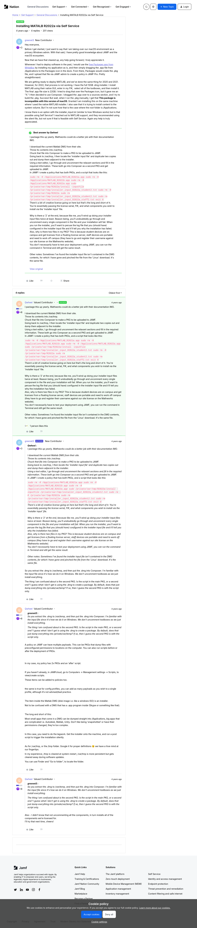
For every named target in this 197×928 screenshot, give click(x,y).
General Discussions (38, 6)
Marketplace (81, 893)
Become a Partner (84, 898)
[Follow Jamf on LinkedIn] (21, 889)
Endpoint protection (158, 884)
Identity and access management (165, 879)
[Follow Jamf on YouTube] (27, 890)
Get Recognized (102, 6)
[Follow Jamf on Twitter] (15, 890)
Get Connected (80, 6)
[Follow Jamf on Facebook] (39, 889)
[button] (167, 7)
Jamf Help (80, 874)
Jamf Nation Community (87, 884)
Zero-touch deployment (118, 879)
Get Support (59, 6)
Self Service (154, 874)
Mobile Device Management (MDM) (124, 884)
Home (15, 15)
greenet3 (29, 40)
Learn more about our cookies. (155, 907)
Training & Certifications (87, 879)
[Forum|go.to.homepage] (11, 7)
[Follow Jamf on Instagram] (33, 889)
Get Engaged (123, 6)
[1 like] (36, 426)
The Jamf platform (115, 874)
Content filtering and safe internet (165, 893)
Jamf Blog (80, 888)
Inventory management (117, 893)
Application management (118, 888)
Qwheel (28, 302)
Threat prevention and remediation (165, 888)
